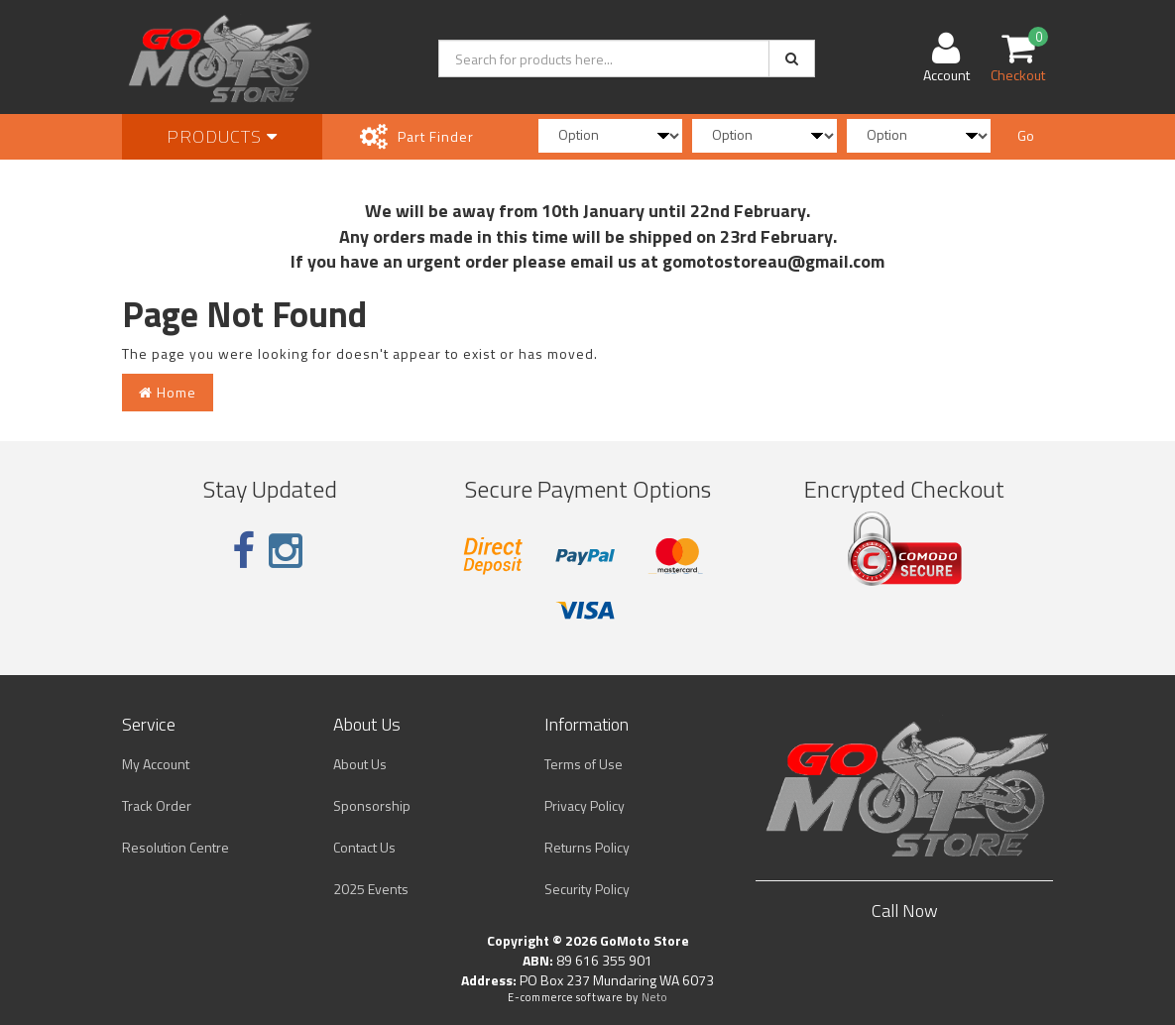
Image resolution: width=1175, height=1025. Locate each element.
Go (1025, 135)
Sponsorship (372, 805)
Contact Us (364, 847)
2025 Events (371, 888)
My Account (155, 763)
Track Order (156, 805)
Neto (654, 997)
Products (222, 136)
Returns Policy (587, 847)
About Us (360, 763)
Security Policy (587, 888)
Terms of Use (583, 763)
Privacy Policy (584, 805)
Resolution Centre (175, 847)
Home (167, 392)
